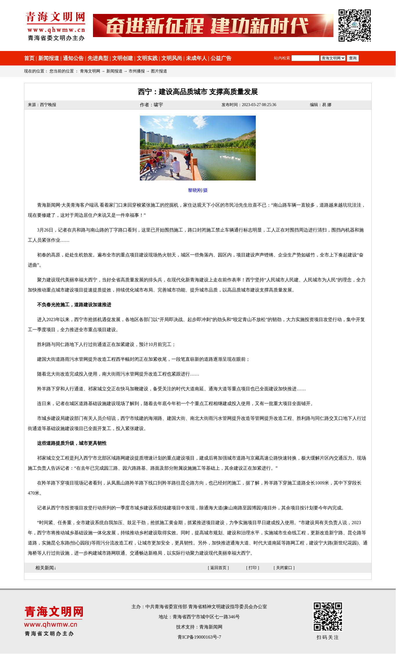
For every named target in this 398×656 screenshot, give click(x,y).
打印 (253, 568)
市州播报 (137, 71)
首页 (29, 58)
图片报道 (159, 71)
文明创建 (122, 58)
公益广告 (221, 58)
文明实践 (147, 58)
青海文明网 (90, 71)
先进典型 (97, 58)
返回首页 (218, 568)
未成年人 (196, 58)
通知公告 (73, 58)
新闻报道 (48, 58)
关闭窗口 (284, 568)
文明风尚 (171, 58)
